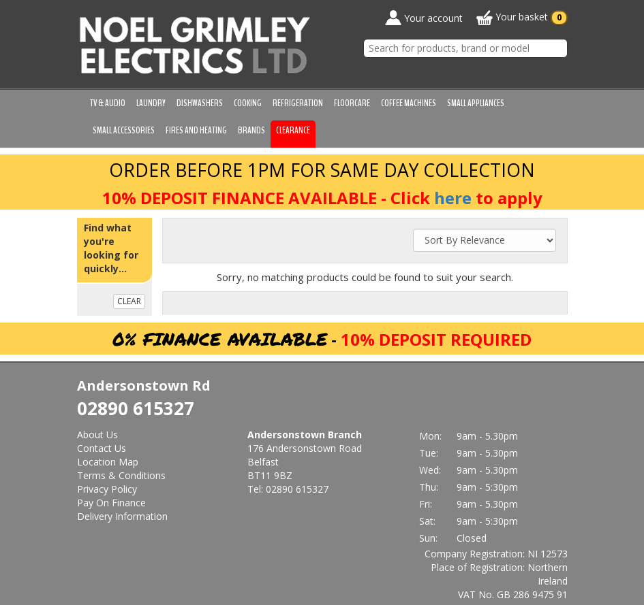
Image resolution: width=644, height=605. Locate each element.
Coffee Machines (408, 103)
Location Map (107, 461)
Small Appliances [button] (475, 103)
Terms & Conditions (121, 475)
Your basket (522, 17)
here (453, 197)
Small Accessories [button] (124, 130)
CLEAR (129, 301)
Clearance (293, 130)
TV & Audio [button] (107, 103)
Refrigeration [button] (298, 103)
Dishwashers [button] (200, 103)
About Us (97, 434)
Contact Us (101, 448)
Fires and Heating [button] (196, 130)
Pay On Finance (111, 502)
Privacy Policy (107, 489)
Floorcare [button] (352, 103)
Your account (424, 17)
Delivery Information (122, 516)
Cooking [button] (248, 103)
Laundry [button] (151, 103)
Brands (251, 130)
